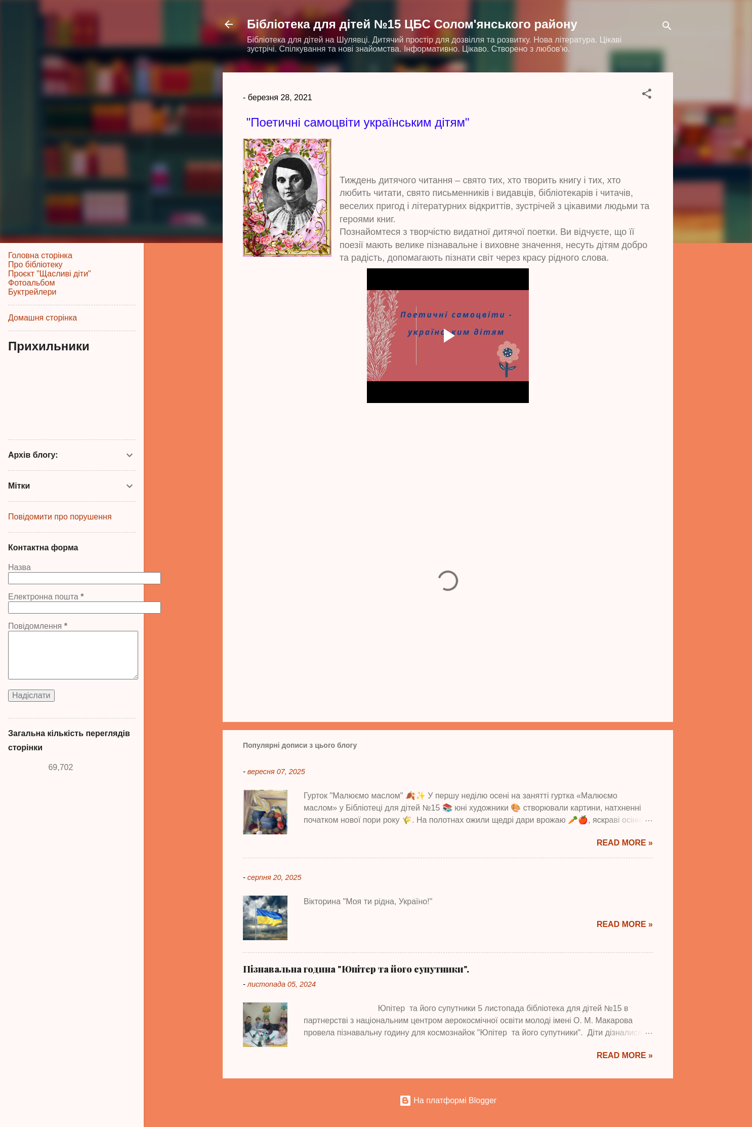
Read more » (625, 842)
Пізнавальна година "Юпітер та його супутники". (356, 969)
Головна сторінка (40, 255)
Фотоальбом (31, 282)
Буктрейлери (32, 292)
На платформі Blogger (447, 1100)
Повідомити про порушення (60, 516)
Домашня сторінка (42, 317)
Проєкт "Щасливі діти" (49, 273)
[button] (647, 95)
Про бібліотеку (35, 264)
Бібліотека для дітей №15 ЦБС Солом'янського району (412, 24)
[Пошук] (667, 27)
